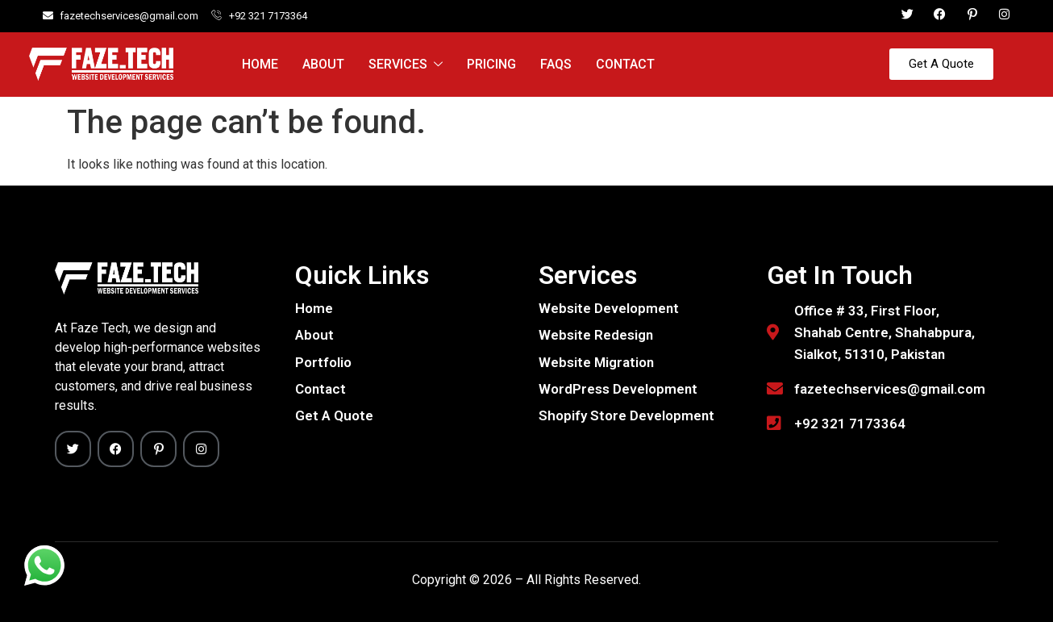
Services (405, 64)
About (323, 64)
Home (260, 64)
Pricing (491, 64)
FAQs (556, 64)
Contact (625, 64)
